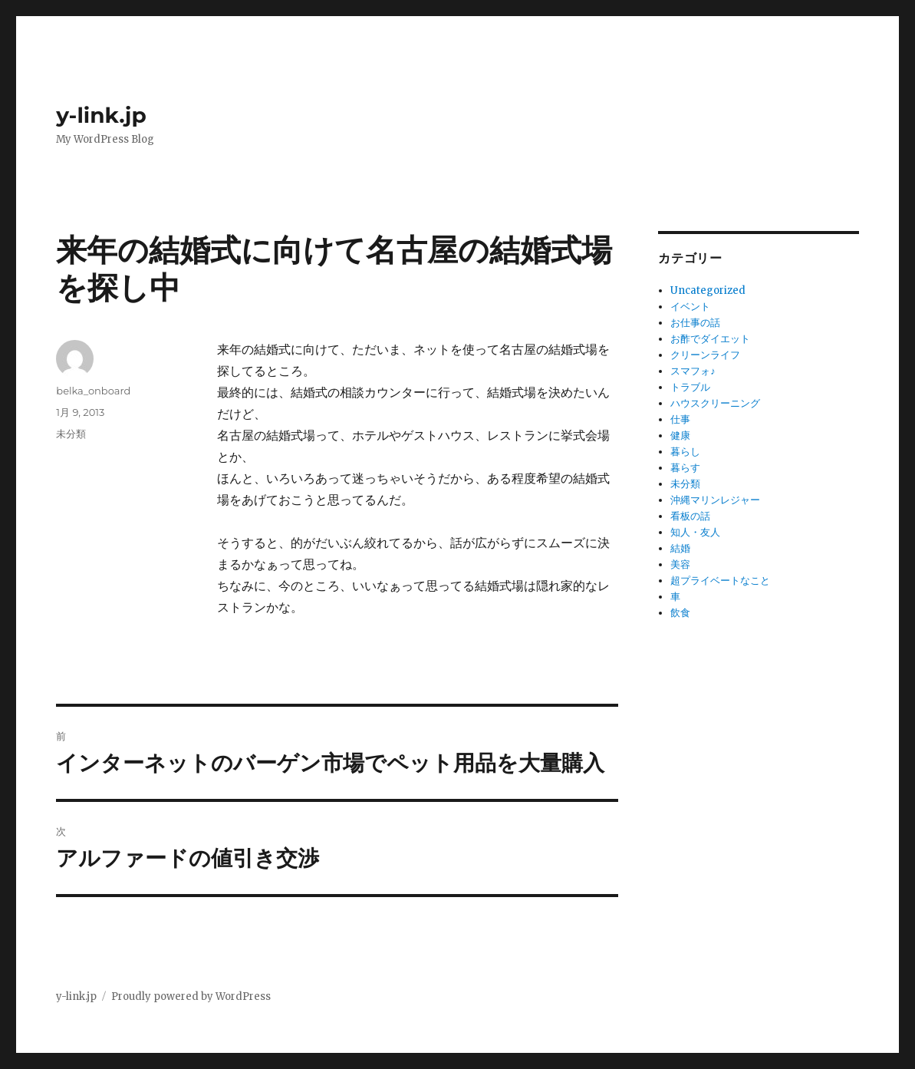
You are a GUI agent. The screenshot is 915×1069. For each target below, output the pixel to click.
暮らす (685, 467)
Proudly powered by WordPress (191, 996)
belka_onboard (93, 390)
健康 (680, 435)
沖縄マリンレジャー (715, 499)
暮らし (685, 451)
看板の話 (690, 516)
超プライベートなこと (720, 580)
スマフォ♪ (693, 371)
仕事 (680, 419)
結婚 (680, 548)
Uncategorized (707, 290)
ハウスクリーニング (715, 403)
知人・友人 (695, 532)
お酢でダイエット (710, 338)
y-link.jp (101, 115)
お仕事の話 (695, 322)
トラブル (690, 387)
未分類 (71, 433)
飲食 (680, 612)
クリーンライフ (705, 354)
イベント (690, 306)
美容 (680, 564)
